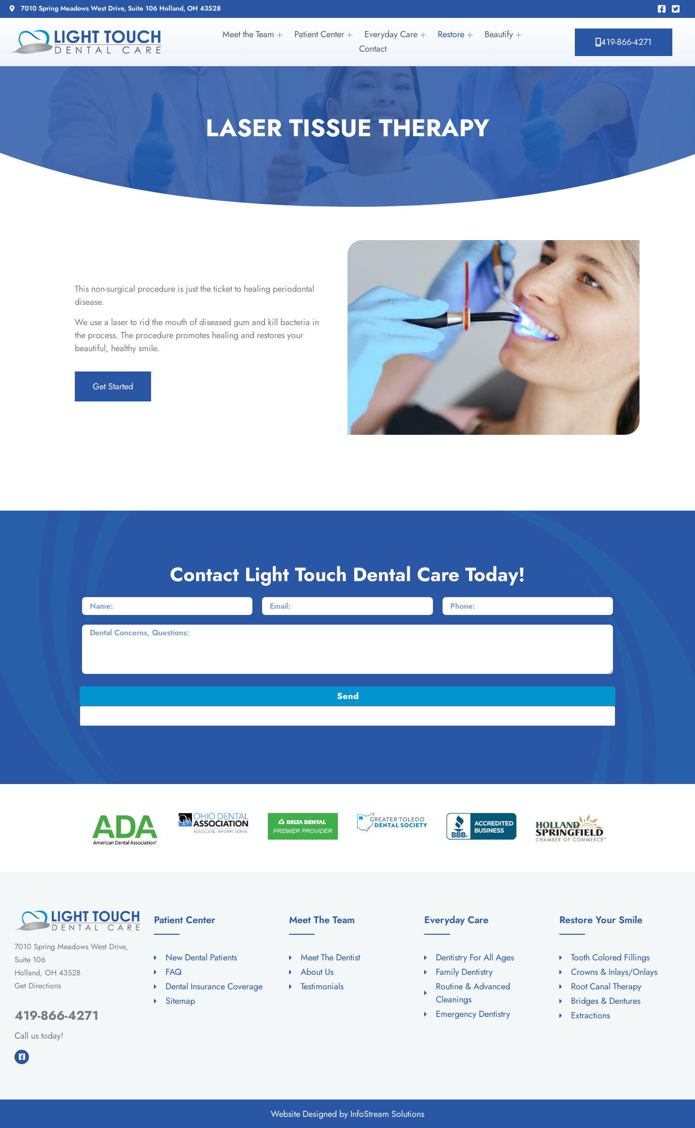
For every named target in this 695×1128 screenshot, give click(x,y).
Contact (373, 49)
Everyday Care (396, 34)
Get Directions (37, 985)
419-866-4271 (56, 1015)
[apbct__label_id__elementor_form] (347, 716)
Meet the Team (253, 34)
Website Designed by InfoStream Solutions (347, 1114)
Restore (456, 34)
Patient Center (324, 34)
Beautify (504, 34)
